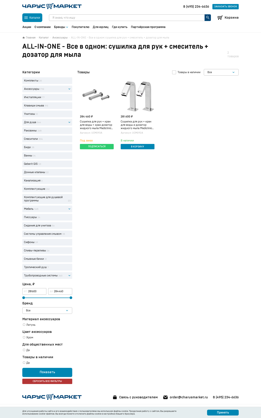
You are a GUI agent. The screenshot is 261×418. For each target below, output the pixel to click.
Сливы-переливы (35, 250)
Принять (223, 412)
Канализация (32, 180)
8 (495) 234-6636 (196, 6)
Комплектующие (34, 189)
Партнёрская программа (148, 27)
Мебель (28, 209)
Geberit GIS (31, 164)
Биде (27, 147)
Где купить (120, 27)
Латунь (30, 325)
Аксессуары (60, 37)
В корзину (137, 147)
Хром (29, 337)
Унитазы (29, 114)
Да (28, 350)
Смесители (31, 139)
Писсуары (30, 217)
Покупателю (80, 27)
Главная (28, 37)
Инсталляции (32, 97)
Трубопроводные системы (41, 275)
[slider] (23, 297)
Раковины (30, 130)
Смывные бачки (34, 259)
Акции (26, 27)
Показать (47, 372)
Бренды (61, 27)
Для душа (30, 122)
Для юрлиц (101, 27)
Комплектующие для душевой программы (43, 199)
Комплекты (31, 80)
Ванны (28, 155)
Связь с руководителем (135, 397)
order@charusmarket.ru (185, 397)
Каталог (44, 37)
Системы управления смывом (42, 234)
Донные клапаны (34, 172)
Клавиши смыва (34, 105)
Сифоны (29, 242)
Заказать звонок (225, 6)
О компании (42, 27)
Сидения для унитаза (37, 225)
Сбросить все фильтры (47, 381)
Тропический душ (35, 267)
